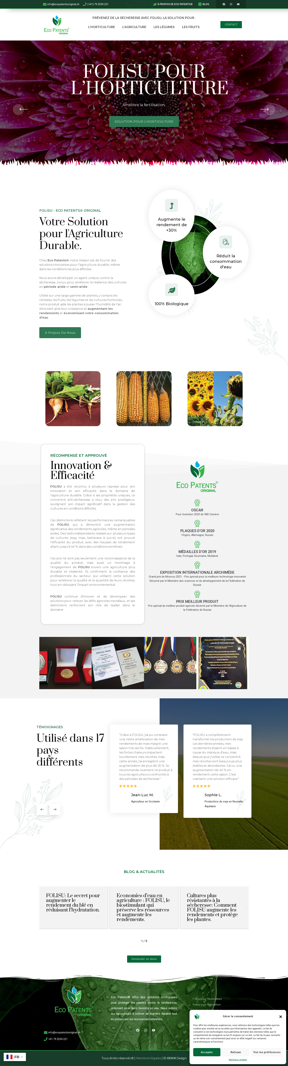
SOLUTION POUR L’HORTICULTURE (144, 121)
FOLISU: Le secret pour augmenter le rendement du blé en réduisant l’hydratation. (73, 902)
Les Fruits (191, 27)
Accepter (207, 1052)
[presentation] (18, 109)
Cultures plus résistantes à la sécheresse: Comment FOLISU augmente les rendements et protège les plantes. (212, 907)
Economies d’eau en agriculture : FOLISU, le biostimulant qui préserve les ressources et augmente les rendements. (143, 907)
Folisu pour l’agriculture (207, 1004)
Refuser (236, 1052)
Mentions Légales (238, 1059)
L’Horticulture (101, 27)
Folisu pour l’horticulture (207, 999)
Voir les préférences (266, 1052)
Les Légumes (164, 27)
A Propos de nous (60, 332)
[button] (280, 1016)
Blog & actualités (144, 872)
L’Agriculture (134, 27)
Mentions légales (148, 1058)
